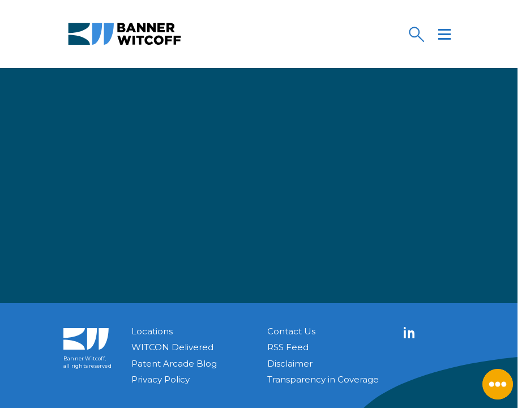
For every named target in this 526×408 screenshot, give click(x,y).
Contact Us (291, 331)
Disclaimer (290, 363)
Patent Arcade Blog (174, 363)
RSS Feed (288, 347)
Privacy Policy (160, 379)
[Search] (416, 34)
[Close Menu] (497, 384)
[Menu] (444, 34)
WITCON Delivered (172, 347)
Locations (152, 331)
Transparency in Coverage (323, 379)
